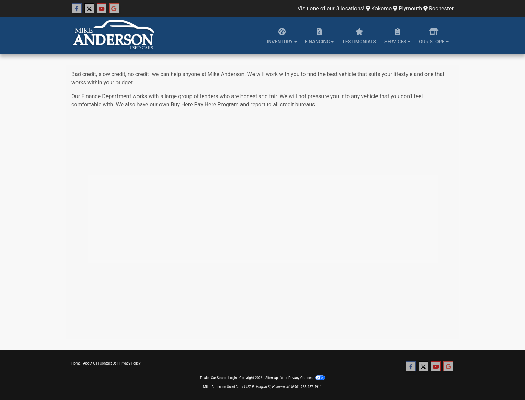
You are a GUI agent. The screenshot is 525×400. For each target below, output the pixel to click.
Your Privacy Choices (302, 378)
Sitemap (271, 378)
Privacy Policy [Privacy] (130, 363)
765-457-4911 (311, 387)
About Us (90, 363)
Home (76, 363)
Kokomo (379, 8)
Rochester (438, 8)
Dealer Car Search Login (218, 378)
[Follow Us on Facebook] (77, 8)
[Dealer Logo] (112, 35)
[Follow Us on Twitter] (89, 8)
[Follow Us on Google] (114, 8)
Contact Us (108, 363)
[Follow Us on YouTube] (101, 8)
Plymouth (407, 8)
